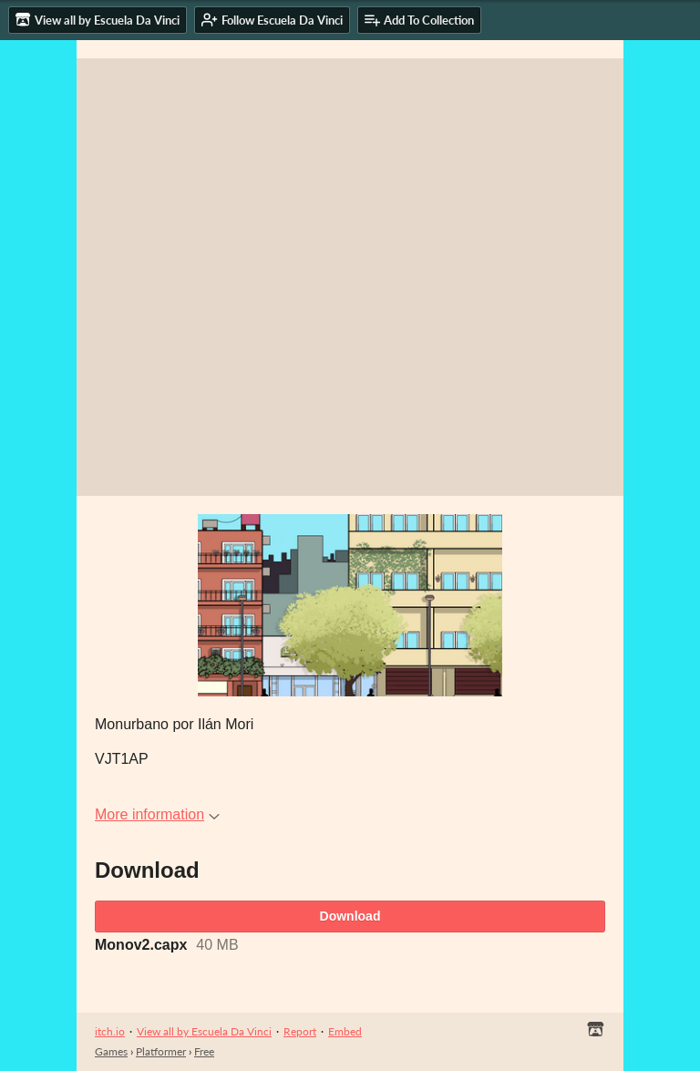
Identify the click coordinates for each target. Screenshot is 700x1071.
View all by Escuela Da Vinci (204, 1031)
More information (157, 814)
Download (350, 916)
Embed (345, 1031)
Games (111, 1051)
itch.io (110, 1031)
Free (204, 1051)
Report (299, 1031)
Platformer (161, 1051)
